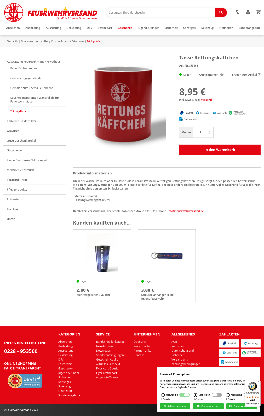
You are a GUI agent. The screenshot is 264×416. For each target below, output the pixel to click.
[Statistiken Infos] (195, 395)
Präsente (13, 199)
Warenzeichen (143, 346)
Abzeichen (65, 342)
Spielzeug (64, 386)
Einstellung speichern (175, 406)
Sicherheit (64, 377)
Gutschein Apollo (107, 359)
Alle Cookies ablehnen (208, 406)
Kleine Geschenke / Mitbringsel (27, 160)
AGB (174, 342)
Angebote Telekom (108, 377)
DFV (61, 359)
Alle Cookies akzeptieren (242, 406)
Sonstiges (64, 382)
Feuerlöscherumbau (23, 68)
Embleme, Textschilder (21, 121)
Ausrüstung (65, 350)
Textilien (12, 209)
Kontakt (139, 355)
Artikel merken (211, 75)
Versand (206, 100)
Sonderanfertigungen (110, 355)
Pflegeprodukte (17, 189)
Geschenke (27, 41)
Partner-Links (142, 350)
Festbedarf (65, 364)
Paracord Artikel (17, 180)
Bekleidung (65, 355)
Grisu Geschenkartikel (21, 141)
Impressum (178, 346)
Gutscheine (14, 150)
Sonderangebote (69, 395)
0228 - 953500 (21, 351)
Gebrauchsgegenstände (25, 78)
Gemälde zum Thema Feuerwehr (31, 88)
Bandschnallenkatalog (110, 342)
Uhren (11, 219)
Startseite (12, 41)
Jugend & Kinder (68, 373)
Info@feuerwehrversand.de (186, 211)
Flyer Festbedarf (106, 373)
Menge (186, 132)
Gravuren (13, 131)
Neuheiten (65, 391)
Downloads (103, 350)
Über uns (140, 342)
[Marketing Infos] (228, 395)
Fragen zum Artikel (246, 75)
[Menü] (258, 382)
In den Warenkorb (219, 149)
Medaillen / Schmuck (20, 170)
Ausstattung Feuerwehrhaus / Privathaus (60, 41)
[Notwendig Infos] (163, 395)
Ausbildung (65, 346)
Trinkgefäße (94, 41)
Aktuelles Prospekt (108, 364)
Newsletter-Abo (106, 346)
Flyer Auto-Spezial (107, 368)
